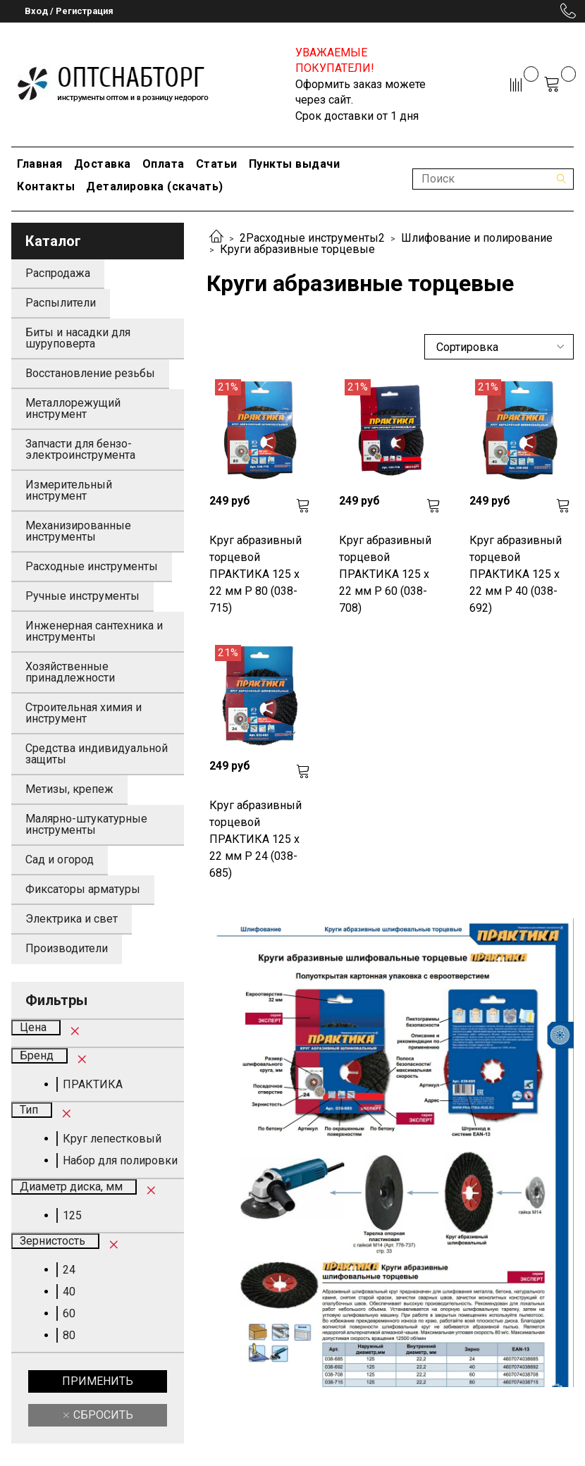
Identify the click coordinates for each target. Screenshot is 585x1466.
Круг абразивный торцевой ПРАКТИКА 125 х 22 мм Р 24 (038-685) (255, 839)
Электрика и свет (71, 918)
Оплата (163, 164)
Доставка (102, 164)
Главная (40, 164)
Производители (66, 948)
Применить (97, 1381)
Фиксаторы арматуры (82, 889)
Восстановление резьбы (90, 373)
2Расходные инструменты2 (312, 238)
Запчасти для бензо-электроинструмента (80, 449)
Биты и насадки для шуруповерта (77, 338)
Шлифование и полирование (477, 238)
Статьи (217, 164)
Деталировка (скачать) (154, 186)
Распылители (60, 302)
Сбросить (101, 1415)
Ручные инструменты (82, 596)
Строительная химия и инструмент (83, 713)
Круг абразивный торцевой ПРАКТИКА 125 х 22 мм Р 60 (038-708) (385, 574)
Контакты (46, 186)
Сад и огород (59, 859)
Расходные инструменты (91, 566)
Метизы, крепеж (69, 789)
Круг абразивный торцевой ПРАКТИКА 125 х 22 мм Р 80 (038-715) (255, 574)
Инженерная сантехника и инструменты (94, 631)
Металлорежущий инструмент (73, 408)
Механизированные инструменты (78, 531)
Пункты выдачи (294, 164)
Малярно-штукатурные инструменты (86, 824)
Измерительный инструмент (68, 490)
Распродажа (57, 273)
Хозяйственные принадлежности (70, 672)
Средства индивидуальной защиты (96, 753)
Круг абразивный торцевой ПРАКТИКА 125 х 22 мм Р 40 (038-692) (515, 574)
